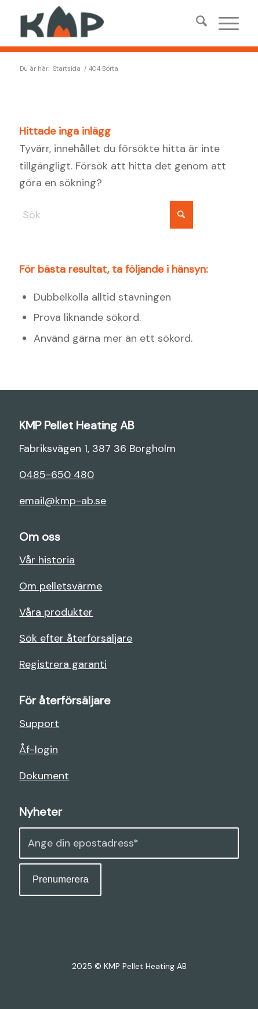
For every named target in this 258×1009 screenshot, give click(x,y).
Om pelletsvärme (60, 586)
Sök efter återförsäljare (75, 638)
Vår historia (47, 560)
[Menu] (223, 23)
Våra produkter (56, 612)
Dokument (44, 776)
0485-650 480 (56, 475)
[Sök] (195, 23)
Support (39, 723)
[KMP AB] (107, 23)
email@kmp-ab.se (62, 501)
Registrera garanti (63, 664)
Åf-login (38, 750)
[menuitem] (195, 23)
